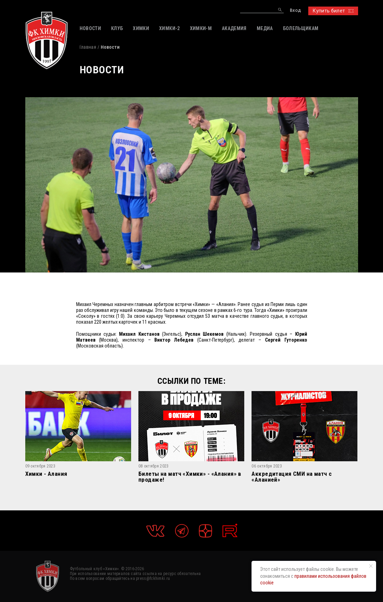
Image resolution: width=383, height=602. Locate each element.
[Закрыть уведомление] (370, 566)
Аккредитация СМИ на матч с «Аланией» (292, 476)
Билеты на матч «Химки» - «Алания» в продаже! (189, 476)
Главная (88, 47)
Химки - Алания (46, 474)
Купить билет (333, 10)
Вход (295, 10)
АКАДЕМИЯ (234, 28)
